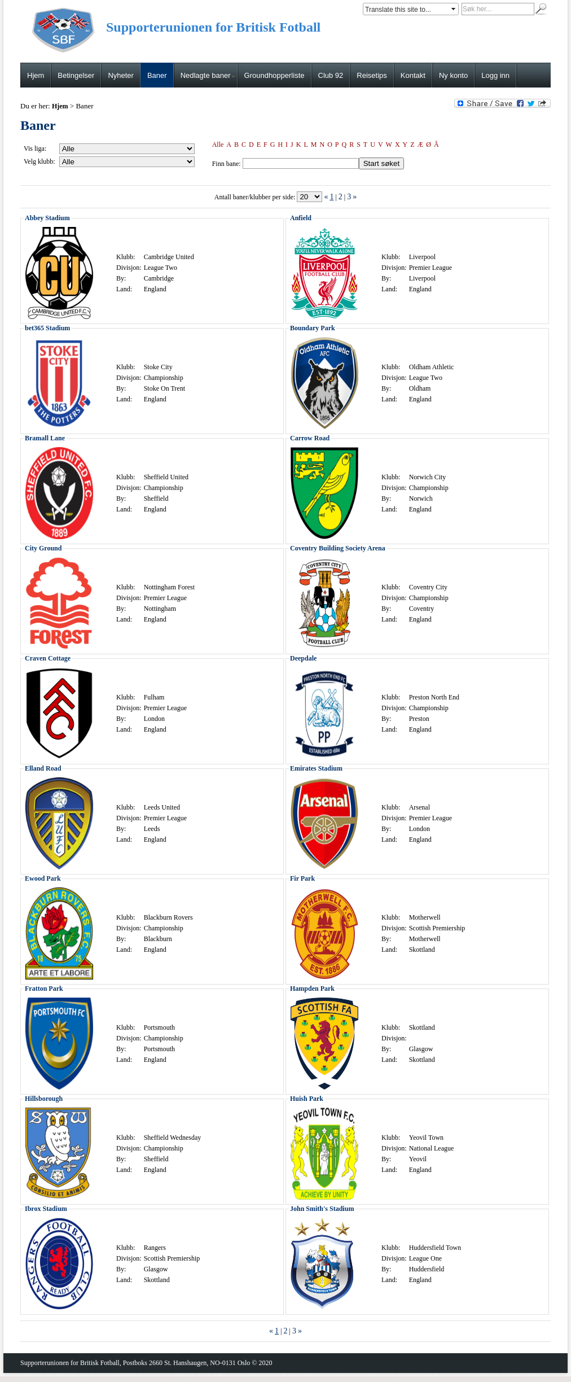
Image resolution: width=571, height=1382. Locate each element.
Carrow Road (310, 438)
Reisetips (371, 75)
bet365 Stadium (47, 328)
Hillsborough (44, 1099)
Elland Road (43, 768)
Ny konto (453, 75)
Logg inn (495, 75)
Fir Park (302, 878)
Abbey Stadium (47, 218)
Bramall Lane (45, 438)
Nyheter (121, 75)
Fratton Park (44, 988)
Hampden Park (312, 988)
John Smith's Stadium (322, 1209)
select (454, 9)
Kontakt (413, 75)
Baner (157, 75)
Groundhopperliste (274, 75)
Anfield (300, 218)
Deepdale (303, 658)
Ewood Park (43, 878)
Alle (218, 144)
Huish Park (306, 1099)
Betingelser (76, 75)
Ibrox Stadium (46, 1209)
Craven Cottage (48, 658)
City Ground (43, 548)
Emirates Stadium (316, 768)
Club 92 (331, 75)
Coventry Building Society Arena (337, 548)
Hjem (35, 75)
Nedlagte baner (208, 75)
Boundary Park (312, 328)
